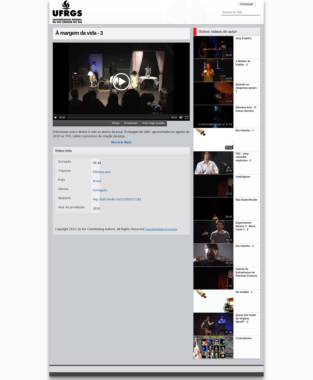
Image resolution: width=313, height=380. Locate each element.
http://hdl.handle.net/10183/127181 (117, 199)
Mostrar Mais (121, 142)
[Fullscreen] (186, 117)
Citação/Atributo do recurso (161, 229)
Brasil (97, 181)
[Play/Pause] (55, 117)
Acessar (246, 4)
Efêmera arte (102, 172)
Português (100, 190)
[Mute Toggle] (181, 117)
